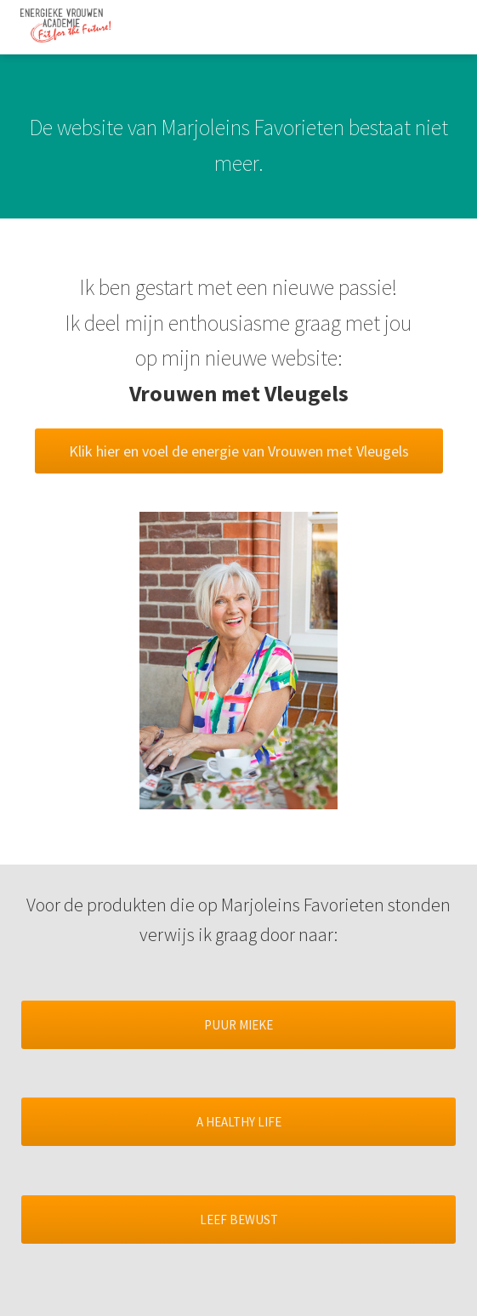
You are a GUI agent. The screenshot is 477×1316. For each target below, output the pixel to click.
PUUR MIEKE (238, 1025)
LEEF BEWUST (239, 1219)
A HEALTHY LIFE (238, 1122)
